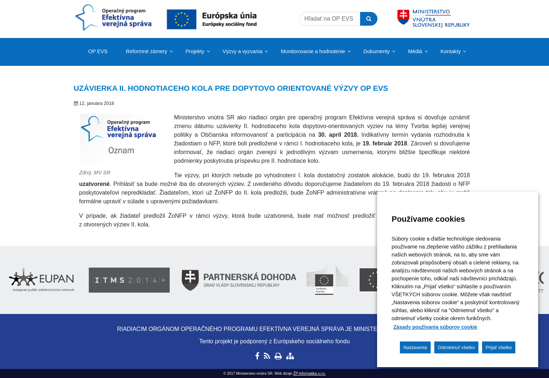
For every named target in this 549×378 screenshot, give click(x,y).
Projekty (195, 51)
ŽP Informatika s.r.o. (309, 373)
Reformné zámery (146, 51)
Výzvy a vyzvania (242, 51)
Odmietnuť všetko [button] (456, 347)
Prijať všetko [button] (499, 347)
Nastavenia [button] (415, 347)
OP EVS (97, 51)
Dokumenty (376, 51)
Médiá (415, 51)
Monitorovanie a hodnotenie (313, 51)
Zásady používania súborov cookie (435, 327)
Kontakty (450, 51)
